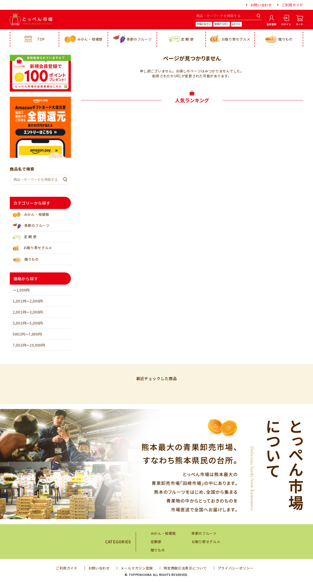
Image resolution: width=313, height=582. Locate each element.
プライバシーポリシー (236, 568)
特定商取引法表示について (185, 568)
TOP (34, 39)
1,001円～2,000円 (28, 301)
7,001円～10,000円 (29, 345)
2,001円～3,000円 (28, 312)
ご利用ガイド (292, 5)
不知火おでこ (204, 24)
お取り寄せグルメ (230, 39)
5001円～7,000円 (27, 334)
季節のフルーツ (132, 39)
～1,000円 (21, 290)
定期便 (156, 541)
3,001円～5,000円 (28, 323)
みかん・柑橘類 (83, 39)
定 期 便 (181, 39)
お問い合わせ (261, 5)
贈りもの (279, 39)
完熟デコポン (221, 24)
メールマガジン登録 (137, 568)
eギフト (236, 24)
